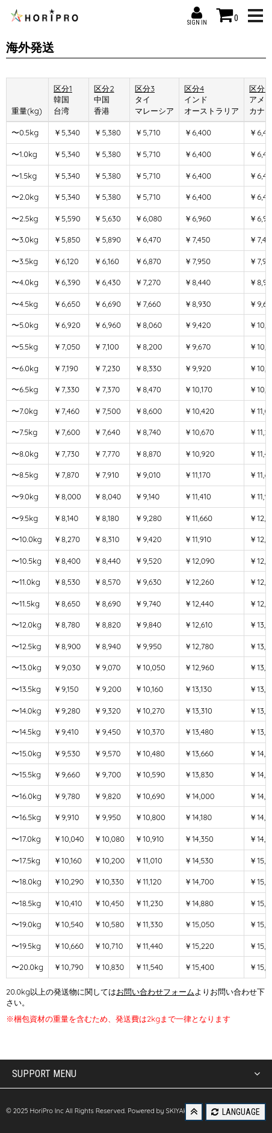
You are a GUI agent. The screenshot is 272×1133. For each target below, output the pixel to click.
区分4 (194, 88)
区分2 (104, 88)
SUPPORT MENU (136, 1074)
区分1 (63, 88)
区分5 (259, 88)
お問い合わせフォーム (155, 991)
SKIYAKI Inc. (183, 1111)
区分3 (145, 88)
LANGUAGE (235, 1112)
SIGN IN (197, 12)
